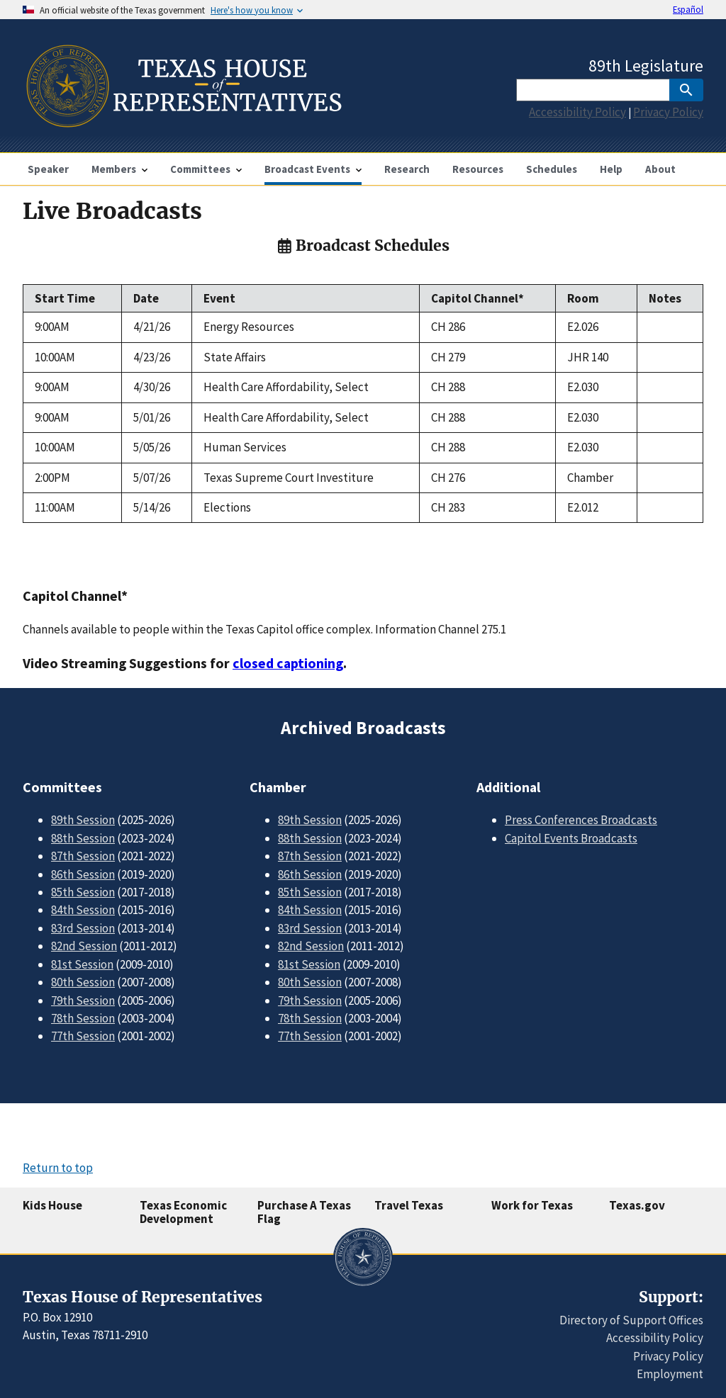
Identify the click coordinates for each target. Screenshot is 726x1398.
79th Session (83, 1000)
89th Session (83, 820)
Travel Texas (408, 1205)
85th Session (83, 892)
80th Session (83, 982)
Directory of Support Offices (631, 1320)
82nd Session (84, 946)
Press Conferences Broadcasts (581, 820)
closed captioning (288, 663)
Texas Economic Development (183, 1212)
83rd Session (83, 928)
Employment (670, 1374)
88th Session (83, 838)
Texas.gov (637, 1205)
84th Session (83, 910)
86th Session (83, 874)
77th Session (83, 1036)
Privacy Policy (668, 112)
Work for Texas (532, 1205)
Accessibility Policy (577, 112)
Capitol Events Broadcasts (571, 838)
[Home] (182, 121)
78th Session (83, 1018)
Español (688, 9)
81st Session (82, 964)
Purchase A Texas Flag (304, 1212)
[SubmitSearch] (686, 90)
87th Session (83, 856)
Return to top (58, 1168)
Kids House (52, 1205)
